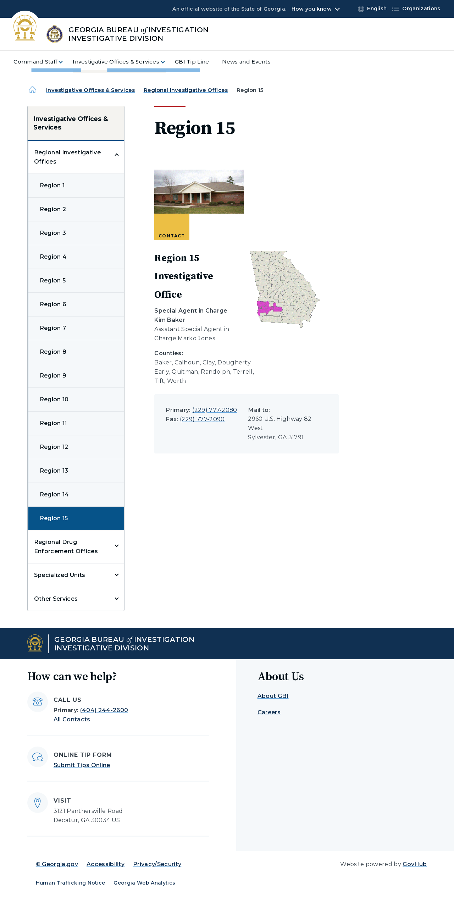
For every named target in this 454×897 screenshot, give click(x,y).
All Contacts (72, 719)
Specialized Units (59, 575)
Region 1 (52, 185)
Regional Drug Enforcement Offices (66, 547)
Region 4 (53, 256)
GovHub (415, 864)
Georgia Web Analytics (144, 883)
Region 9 (53, 375)
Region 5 (53, 280)
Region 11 (53, 423)
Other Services (56, 598)
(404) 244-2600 (104, 710)
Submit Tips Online (82, 765)
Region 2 (53, 209)
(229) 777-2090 (202, 419)
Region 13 (54, 470)
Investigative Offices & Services (90, 90)
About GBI (273, 696)
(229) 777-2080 (214, 410)
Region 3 (53, 233)
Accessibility (105, 864)
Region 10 (54, 399)
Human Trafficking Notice (70, 883)
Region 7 (53, 328)
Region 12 (54, 447)
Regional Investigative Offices (186, 90)
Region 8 (53, 351)
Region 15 (54, 518)
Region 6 (53, 304)
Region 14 (54, 494)
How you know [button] (312, 9)
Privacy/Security (157, 864)
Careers (269, 712)
